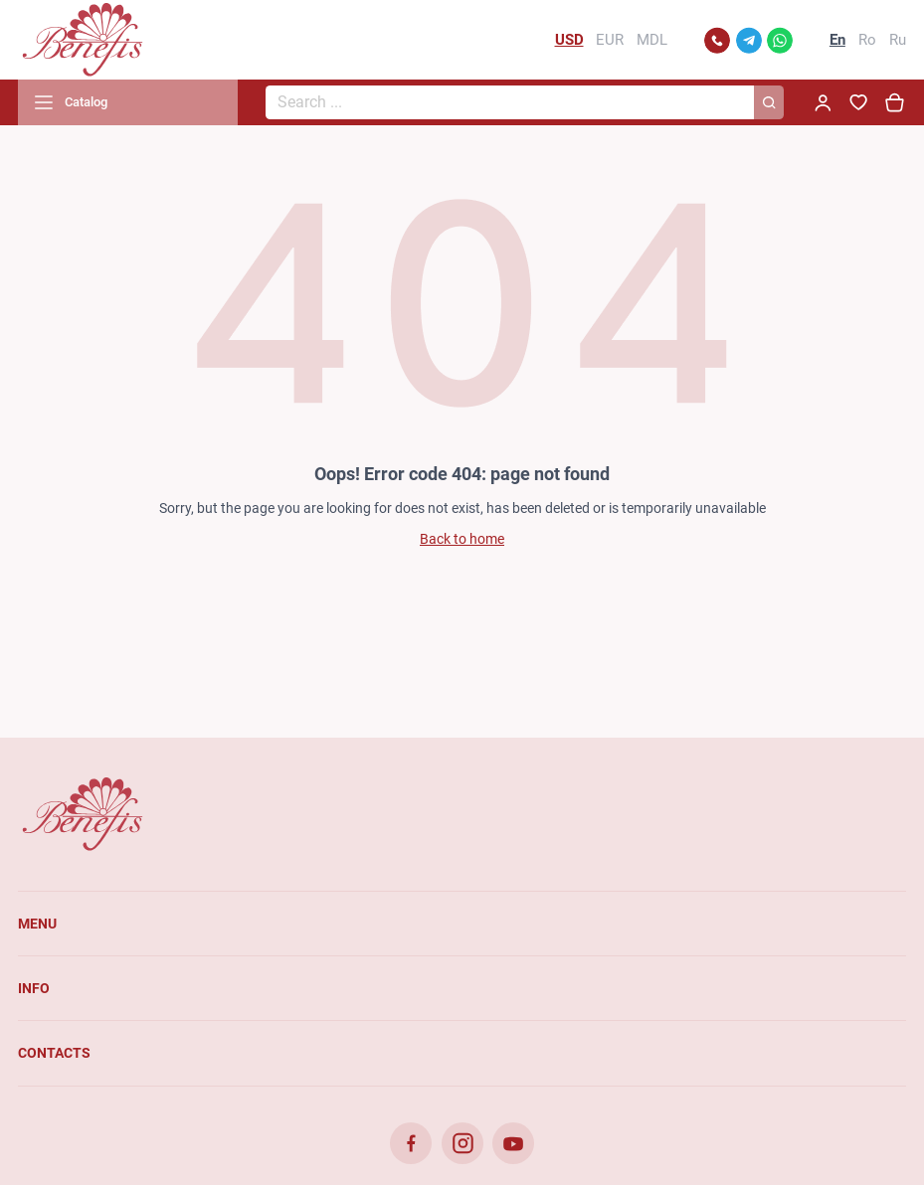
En (837, 40)
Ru (897, 40)
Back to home (462, 539)
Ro (867, 40)
